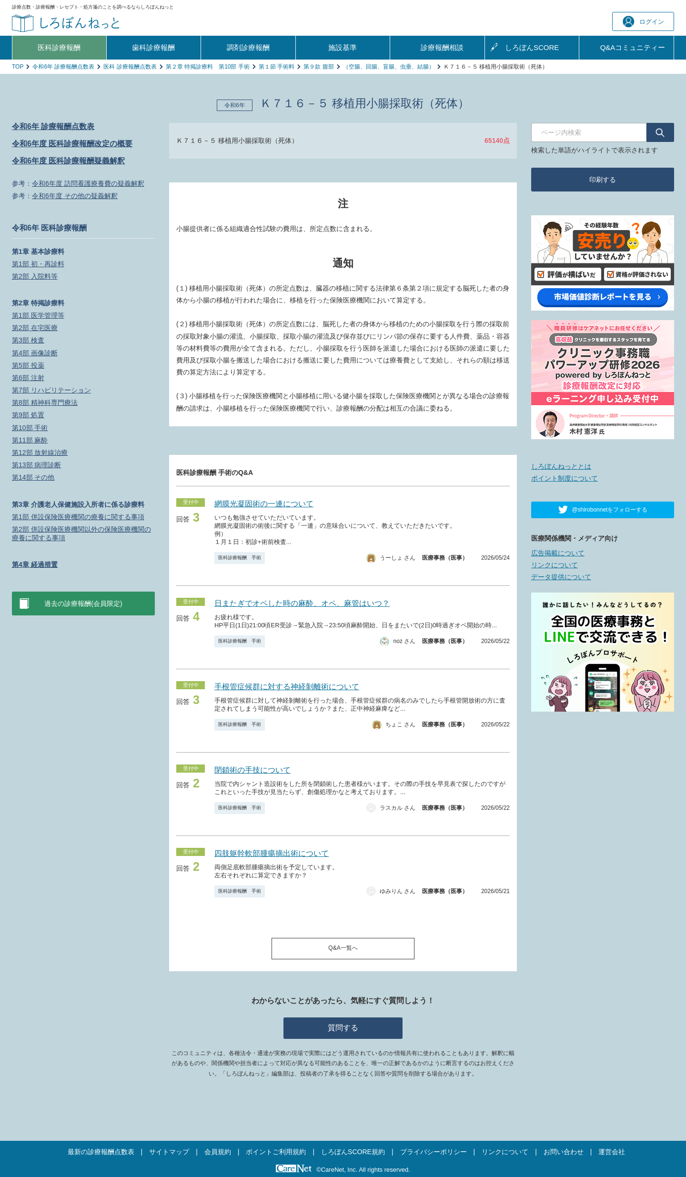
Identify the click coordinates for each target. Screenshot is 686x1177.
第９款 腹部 (318, 66)
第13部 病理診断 (36, 465)
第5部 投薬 (28, 365)
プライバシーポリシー (433, 1152)
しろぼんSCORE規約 (353, 1152)
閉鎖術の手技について (252, 770)
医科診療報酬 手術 (239, 557)
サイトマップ (169, 1152)
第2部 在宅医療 (35, 328)
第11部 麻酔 (30, 440)
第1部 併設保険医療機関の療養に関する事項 (78, 517)
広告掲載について (558, 553)
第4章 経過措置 (35, 564)
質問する (343, 1028)
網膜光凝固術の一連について (263, 504)
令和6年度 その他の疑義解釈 (75, 196)
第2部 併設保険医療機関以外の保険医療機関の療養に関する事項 (81, 533)
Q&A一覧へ (342, 948)
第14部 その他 (33, 477)
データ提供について (561, 577)
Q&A (633, 47)
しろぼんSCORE (532, 47)
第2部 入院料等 (35, 276)
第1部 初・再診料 (38, 264)
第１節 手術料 (276, 66)
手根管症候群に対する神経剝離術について (286, 687)
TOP (17, 66)
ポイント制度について (564, 478)
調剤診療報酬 (248, 47)
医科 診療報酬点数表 (129, 66)
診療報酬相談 (442, 47)
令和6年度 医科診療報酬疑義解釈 (68, 161)
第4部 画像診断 (35, 353)
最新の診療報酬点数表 (101, 1152)
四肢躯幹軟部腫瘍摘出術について (271, 853)
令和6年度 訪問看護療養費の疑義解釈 (88, 183)
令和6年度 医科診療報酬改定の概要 (72, 144)
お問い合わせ (564, 1152)
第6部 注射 (28, 378)
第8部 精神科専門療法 (45, 402)
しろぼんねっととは (561, 466)
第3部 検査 (28, 340)
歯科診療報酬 (153, 47)
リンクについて (554, 565)
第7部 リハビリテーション (51, 390)
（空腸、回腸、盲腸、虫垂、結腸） (388, 66)
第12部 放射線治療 (40, 452)
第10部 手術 (30, 428)
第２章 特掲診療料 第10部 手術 (208, 66)
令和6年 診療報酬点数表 (63, 66)
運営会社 (611, 1152)
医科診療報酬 (59, 47)
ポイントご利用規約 (276, 1152)
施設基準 (342, 47)
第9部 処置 (28, 415)
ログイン (643, 22)
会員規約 (217, 1152)
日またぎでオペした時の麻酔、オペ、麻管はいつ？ (302, 603)
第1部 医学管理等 (38, 315)
